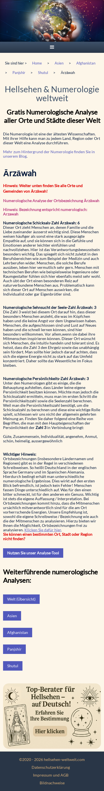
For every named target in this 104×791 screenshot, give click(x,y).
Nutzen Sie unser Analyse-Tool (33, 553)
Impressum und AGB (51, 775)
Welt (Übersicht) (21, 599)
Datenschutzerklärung (51, 767)
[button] (52, 47)
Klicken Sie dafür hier (42, 529)
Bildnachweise (52, 782)
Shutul (43, 72)
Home (37, 63)
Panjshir (18, 72)
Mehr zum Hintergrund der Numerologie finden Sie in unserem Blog (49, 153)
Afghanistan (85, 63)
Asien (59, 63)
